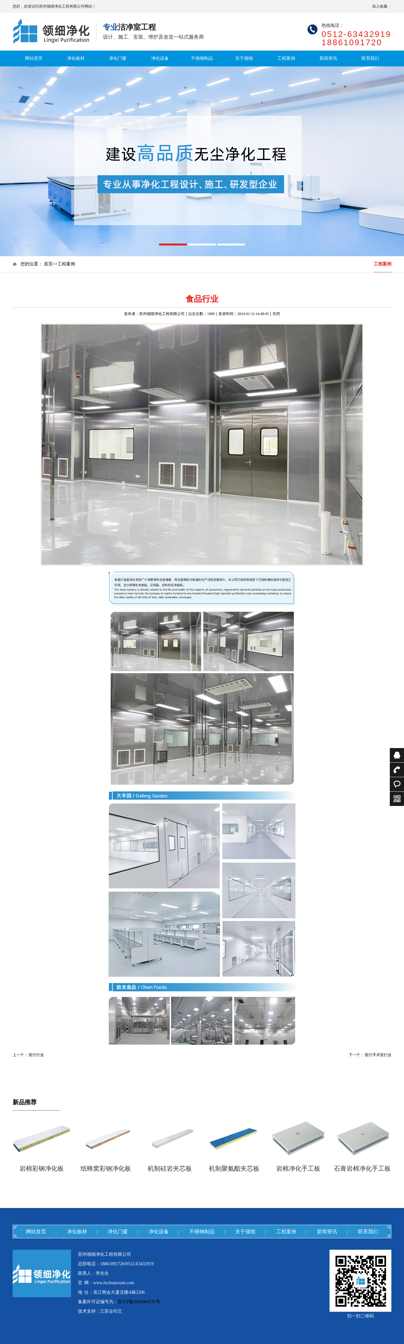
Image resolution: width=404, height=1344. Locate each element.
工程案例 (286, 58)
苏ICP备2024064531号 (139, 1301)
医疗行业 (36, 1055)
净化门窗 (118, 58)
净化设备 (160, 58)
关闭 (276, 314)
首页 (48, 264)
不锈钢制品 (202, 58)
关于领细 (244, 58)
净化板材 (76, 58)
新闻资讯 (328, 58)
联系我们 (370, 58)
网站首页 (34, 58)
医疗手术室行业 (378, 1055)
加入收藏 (379, 6)
